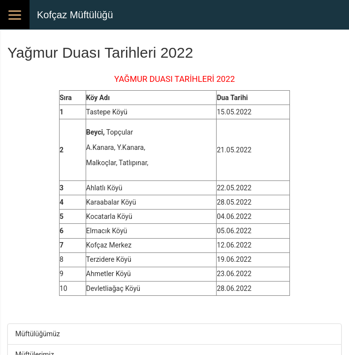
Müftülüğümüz (37, 334)
